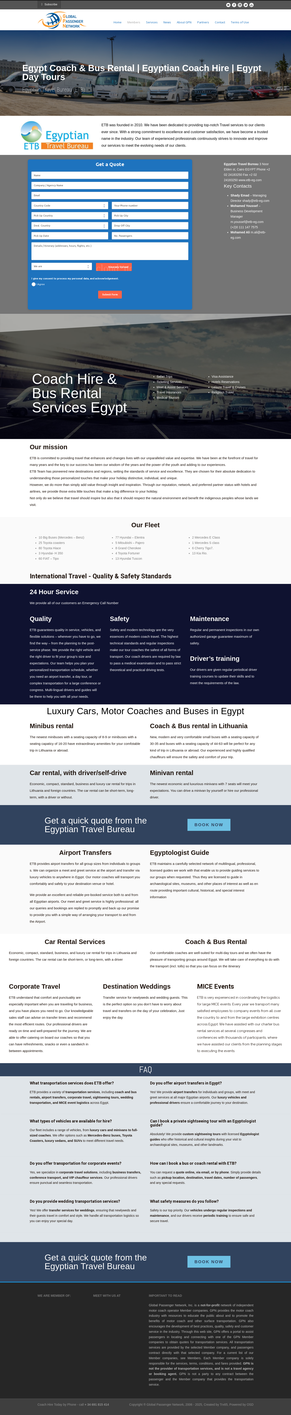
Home (118, 22)
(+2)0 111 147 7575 (244, 227)
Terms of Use (240, 22)
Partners (203, 22)
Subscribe (50, 4)
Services (152, 22)
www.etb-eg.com (250, 180)
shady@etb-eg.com (255, 200)
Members (133, 22)
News (167, 22)
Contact (220, 22)
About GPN (184, 22)
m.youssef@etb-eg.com (247, 222)
